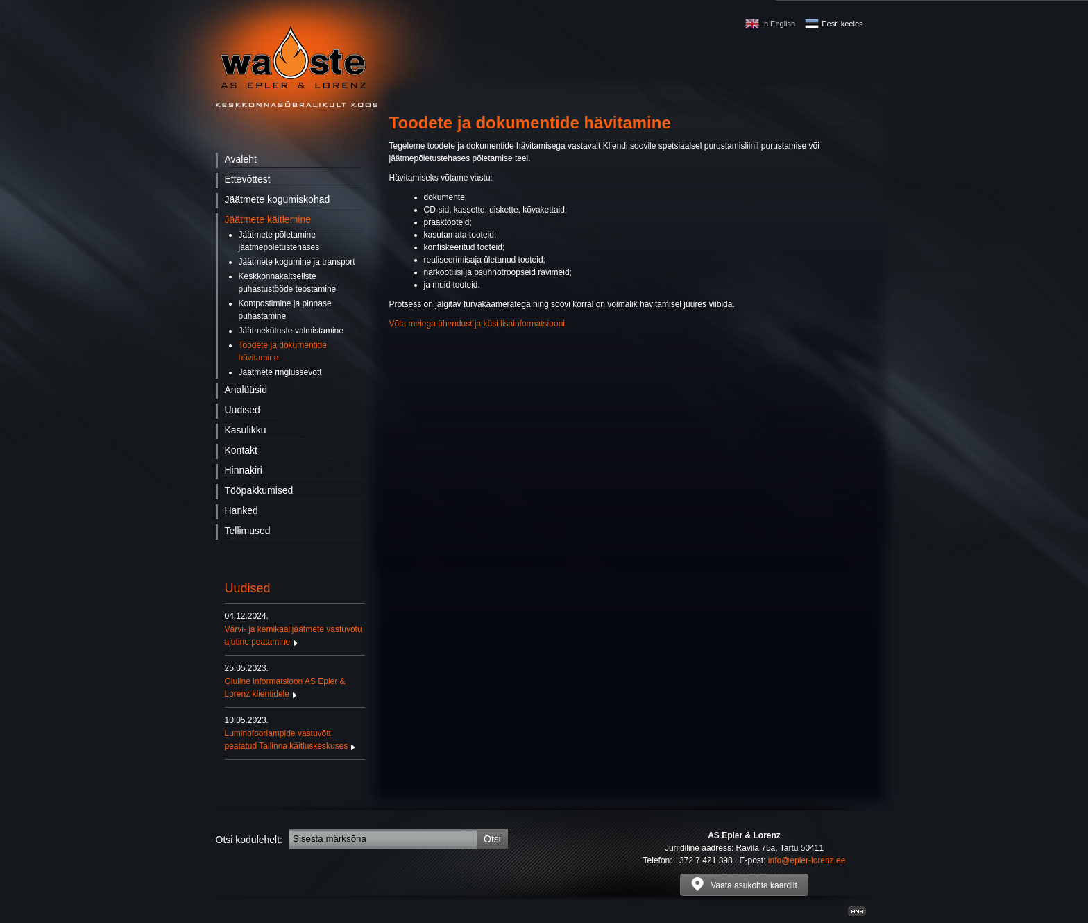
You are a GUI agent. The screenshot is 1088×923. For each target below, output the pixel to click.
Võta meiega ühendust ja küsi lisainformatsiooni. (478, 324)
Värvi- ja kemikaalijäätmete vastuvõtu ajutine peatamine (295, 628)
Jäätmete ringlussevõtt (280, 372)
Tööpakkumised (259, 490)
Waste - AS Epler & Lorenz (296, 66)
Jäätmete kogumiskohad (277, 199)
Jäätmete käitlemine (268, 219)
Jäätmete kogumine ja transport (297, 262)
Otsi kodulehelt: (249, 839)
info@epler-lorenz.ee (807, 860)
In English (778, 23)
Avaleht (241, 159)
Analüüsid (246, 389)
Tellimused (248, 530)
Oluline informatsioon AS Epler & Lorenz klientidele (295, 681)
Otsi (492, 839)
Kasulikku (245, 429)
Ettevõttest (248, 179)
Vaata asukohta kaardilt (744, 884)
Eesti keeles (842, 23)
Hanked (241, 510)
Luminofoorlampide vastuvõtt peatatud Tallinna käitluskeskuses (295, 733)
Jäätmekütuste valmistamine (291, 330)
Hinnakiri (243, 470)
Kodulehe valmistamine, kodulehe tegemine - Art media (857, 911)
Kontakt (241, 450)
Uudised (242, 409)
